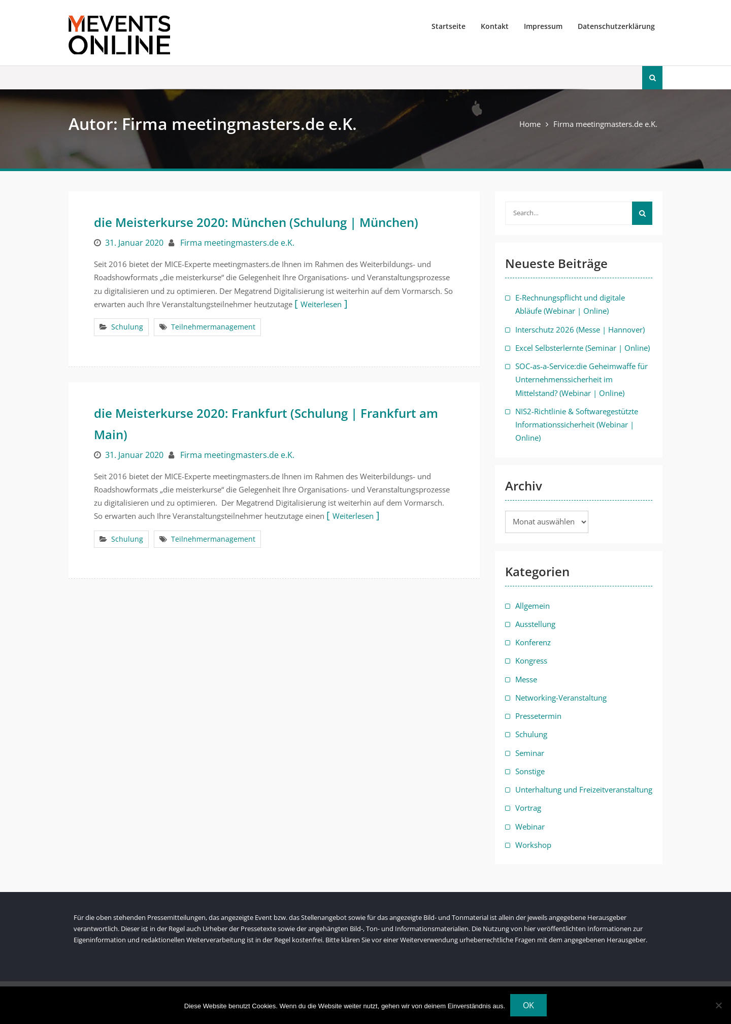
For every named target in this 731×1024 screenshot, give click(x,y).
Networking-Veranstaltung (561, 697)
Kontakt (495, 26)
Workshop (533, 845)
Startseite (448, 26)
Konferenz (533, 642)
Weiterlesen (321, 304)
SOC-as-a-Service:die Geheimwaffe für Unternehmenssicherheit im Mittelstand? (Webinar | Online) (581, 379)
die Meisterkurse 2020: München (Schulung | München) (256, 222)
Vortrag (528, 808)
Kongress (531, 660)
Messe (526, 679)
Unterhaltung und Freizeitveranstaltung (583, 789)
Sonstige (530, 771)
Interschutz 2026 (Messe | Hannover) (580, 329)
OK (528, 1005)
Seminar (529, 753)
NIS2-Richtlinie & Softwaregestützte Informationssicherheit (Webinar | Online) (576, 424)
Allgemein (532, 606)
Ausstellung (535, 624)
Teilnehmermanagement (213, 327)
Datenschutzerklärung (616, 26)
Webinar (530, 826)
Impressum (543, 26)
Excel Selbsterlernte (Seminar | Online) (582, 348)
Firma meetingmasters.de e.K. (237, 242)
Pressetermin (538, 716)
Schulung (127, 327)
